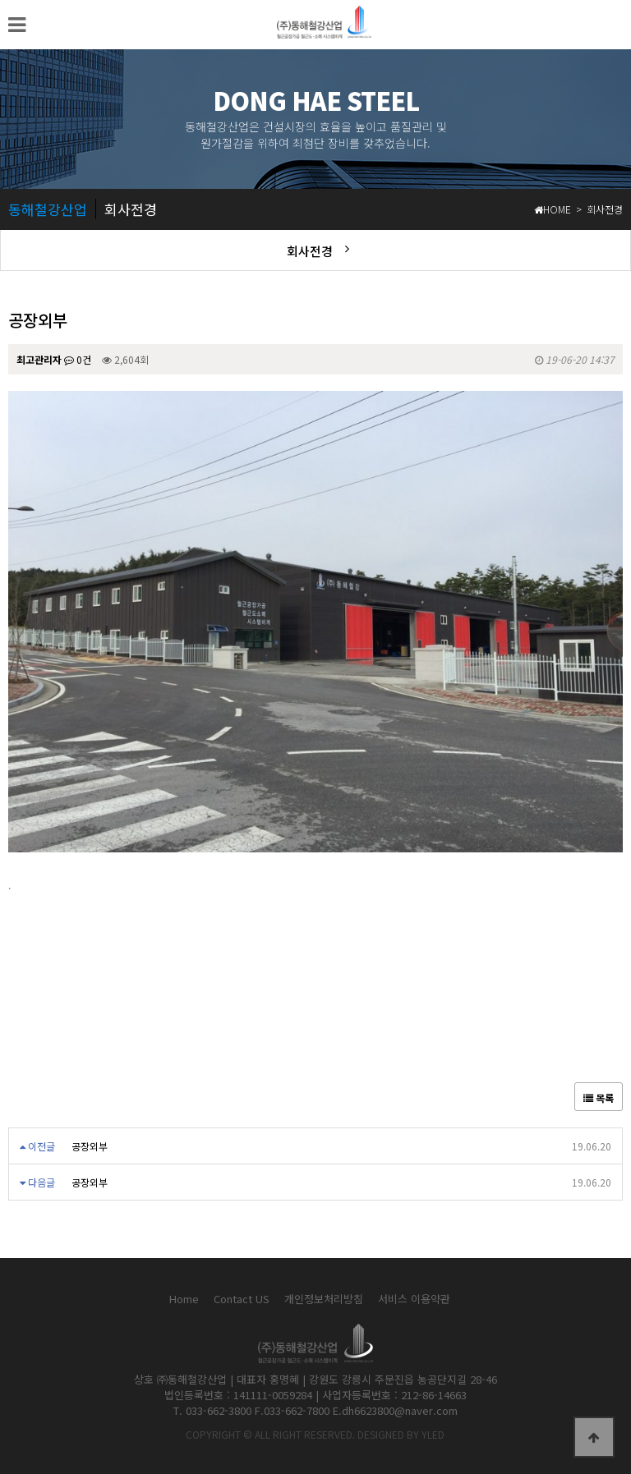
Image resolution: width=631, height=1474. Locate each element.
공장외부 (89, 1146)
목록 (598, 1097)
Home (184, 1298)
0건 (77, 359)
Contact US (241, 1298)
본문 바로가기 (0, 0)
